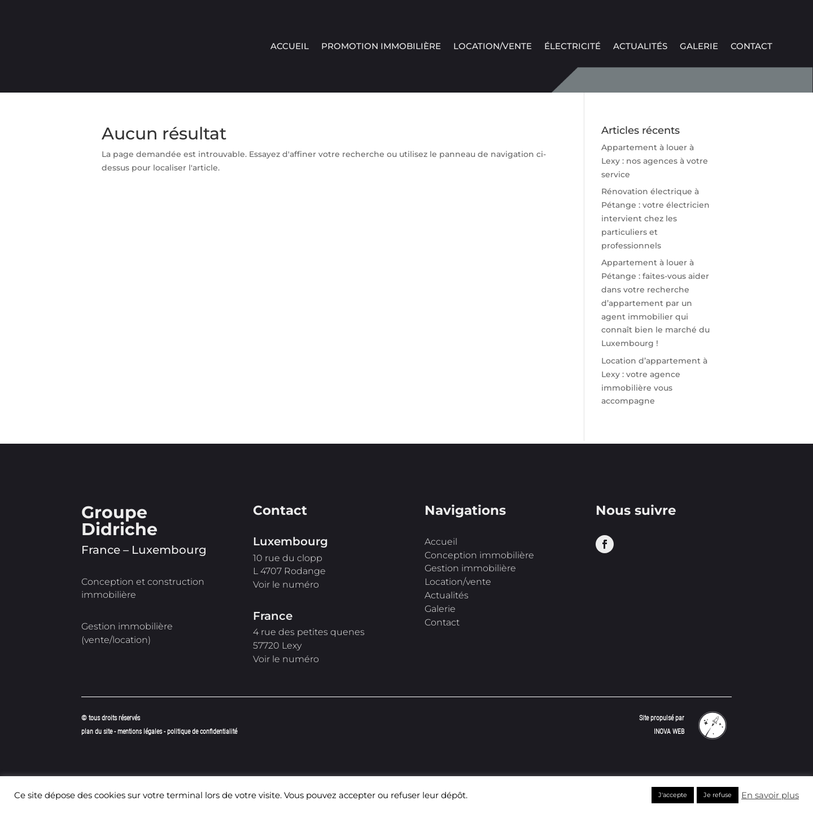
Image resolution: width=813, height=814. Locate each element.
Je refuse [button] (717, 795)
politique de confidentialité (202, 732)
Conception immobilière (479, 555)
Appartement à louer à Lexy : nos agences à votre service (654, 161)
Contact (751, 46)
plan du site (96, 732)
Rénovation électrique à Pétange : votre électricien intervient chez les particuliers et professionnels (655, 218)
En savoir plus (770, 795)
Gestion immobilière (470, 568)
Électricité (572, 46)
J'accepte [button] (672, 795)
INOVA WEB (669, 732)
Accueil (289, 46)
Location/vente (492, 46)
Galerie (699, 46)
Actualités (640, 46)
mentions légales (140, 732)
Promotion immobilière (381, 46)
